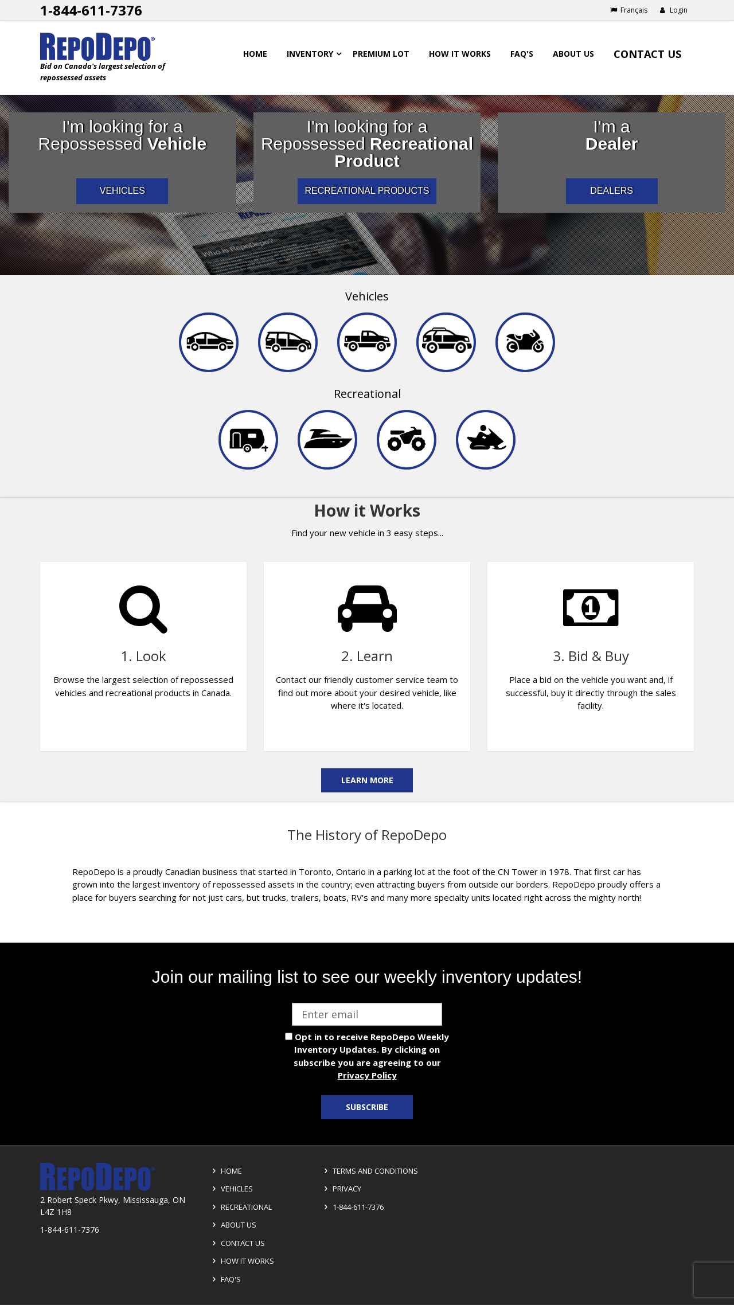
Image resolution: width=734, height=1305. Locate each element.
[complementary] (367, 649)
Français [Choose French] (628, 10)
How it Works (241, 1261)
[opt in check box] (288, 1036)
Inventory (310, 53)
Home (255, 53)
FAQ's (521, 53)
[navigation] (367, 386)
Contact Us (647, 54)
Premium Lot (381, 53)
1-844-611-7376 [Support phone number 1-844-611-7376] (91, 10)
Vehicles (367, 296)
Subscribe (367, 1106)
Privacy (341, 1188)
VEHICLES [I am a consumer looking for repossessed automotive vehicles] (122, 191)
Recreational (367, 393)
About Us (573, 53)
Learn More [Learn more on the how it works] (367, 780)
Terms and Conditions (369, 1171)
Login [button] (673, 10)
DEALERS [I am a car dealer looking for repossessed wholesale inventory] (611, 191)
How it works (460, 53)
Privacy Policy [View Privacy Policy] (367, 1075)
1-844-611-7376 (352, 1207)
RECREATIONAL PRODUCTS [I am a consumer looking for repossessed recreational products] (367, 191)
